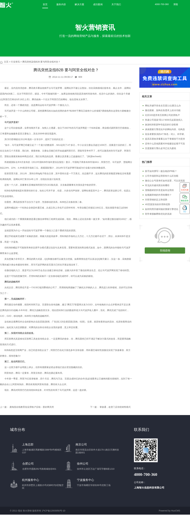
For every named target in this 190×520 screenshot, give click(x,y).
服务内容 (61, 4)
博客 (175, 4)
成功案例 (98, 4)
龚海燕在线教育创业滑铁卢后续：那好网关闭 (32, 407)
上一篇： (4, 407)
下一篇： (94, 407)
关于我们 (116, 4)
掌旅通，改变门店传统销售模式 (115, 407)
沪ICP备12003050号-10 (53, 510)
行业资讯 (15, 61)
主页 (6, 61)
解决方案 (79, 4)
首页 (45, 4)
